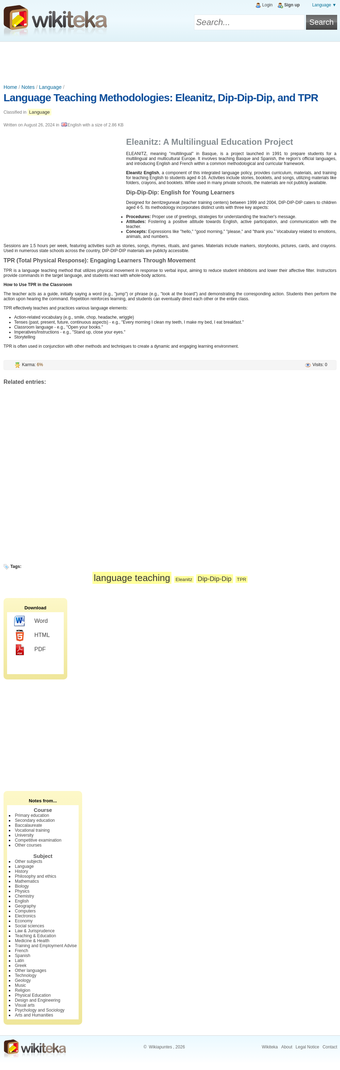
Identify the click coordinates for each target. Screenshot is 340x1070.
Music (20, 985)
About (286, 1047)
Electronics (25, 916)
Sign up (292, 4)
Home (10, 87)
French (21, 950)
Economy (24, 920)
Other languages (30, 970)
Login (267, 4)
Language (50, 87)
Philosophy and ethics (35, 876)
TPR (241, 579)
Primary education (32, 815)
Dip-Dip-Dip (214, 578)
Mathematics (27, 881)
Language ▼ (324, 4)
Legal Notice (307, 1047)
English (22, 901)
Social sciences (29, 925)
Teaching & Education (35, 935)
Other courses (28, 845)
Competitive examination (38, 840)
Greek (21, 965)
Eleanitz (184, 579)
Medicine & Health (32, 940)
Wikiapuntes (160, 1047)
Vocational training (32, 830)
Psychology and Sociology (39, 1010)
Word (31, 621)
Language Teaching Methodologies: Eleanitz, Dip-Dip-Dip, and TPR (161, 97)
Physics (22, 891)
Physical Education (33, 995)
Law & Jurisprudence (35, 930)
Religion (22, 990)
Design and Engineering (37, 1000)
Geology (23, 980)
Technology (25, 975)
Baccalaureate (28, 825)
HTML (32, 635)
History (21, 871)
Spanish (22, 955)
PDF (30, 649)
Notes (28, 87)
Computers (25, 911)
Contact (330, 1047)
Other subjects (28, 861)
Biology (22, 886)
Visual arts (25, 1005)
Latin (19, 960)
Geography (25, 906)
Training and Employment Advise (46, 945)
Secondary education (35, 820)
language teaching (132, 578)
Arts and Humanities (34, 1015)
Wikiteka (270, 1047)
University (24, 835)
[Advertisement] (170, 61)
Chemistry (24, 896)
